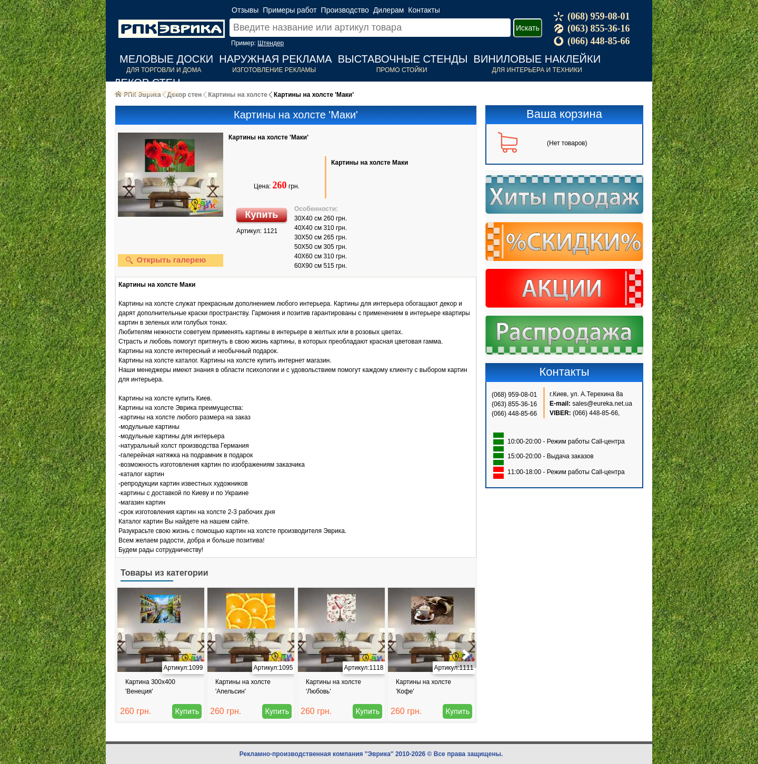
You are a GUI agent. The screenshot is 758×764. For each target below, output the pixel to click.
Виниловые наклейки (537, 59)
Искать (528, 28)
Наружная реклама (275, 59)
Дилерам (388, 10)
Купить (261, 214)
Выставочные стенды (403, 59)
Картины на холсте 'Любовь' (333, 686)
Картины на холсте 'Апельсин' (243, 686)
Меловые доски (166, 59)
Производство (345, 10)
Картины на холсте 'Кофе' (423, 686)
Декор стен (147, 82)
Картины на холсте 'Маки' (268, 137)
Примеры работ (289, 10)
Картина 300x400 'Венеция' (150, 686)
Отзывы (245, 10)
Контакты (424, 10)
